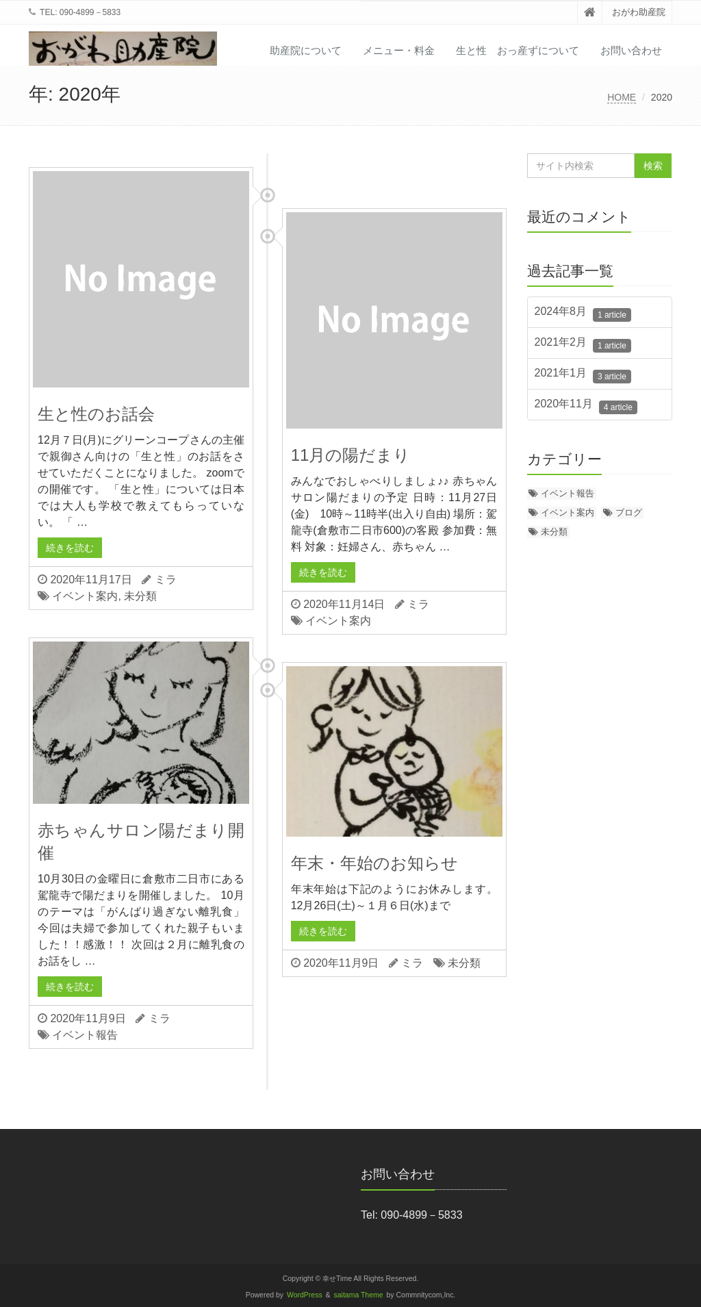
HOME (621, 97)
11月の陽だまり (351, 455)
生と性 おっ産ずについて (517, 50)
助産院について (306, 50)
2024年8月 (583, 313)
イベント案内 (85, 596)
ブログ (628, 512)
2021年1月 (583, 375)
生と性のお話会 (96, 414)
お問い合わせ (631, 50)
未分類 (140, 596)
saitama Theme (358, 1295)
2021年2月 (583, 344)
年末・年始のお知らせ (374, 863)
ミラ (166, 579)
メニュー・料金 (399, 50)
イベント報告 (85, 1035)
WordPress (304, 1295)
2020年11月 (586, 406)
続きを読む (70, 547)
